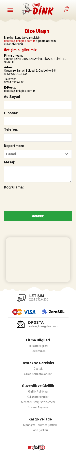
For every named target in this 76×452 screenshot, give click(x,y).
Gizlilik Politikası (38, 391)
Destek (38, 368)
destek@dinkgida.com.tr (19, 40)
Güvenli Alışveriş (38, 407)
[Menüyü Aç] (10, 10)
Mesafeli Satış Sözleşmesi (38, 402)
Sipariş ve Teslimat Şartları (40, 425)
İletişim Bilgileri (38, 345)
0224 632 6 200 (38, 299)
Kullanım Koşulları (38, 396)
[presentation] (34, 199)
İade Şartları (40, 430)
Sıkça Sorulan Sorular (38, 374)
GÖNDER (38, 216)
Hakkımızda (38, 351)
